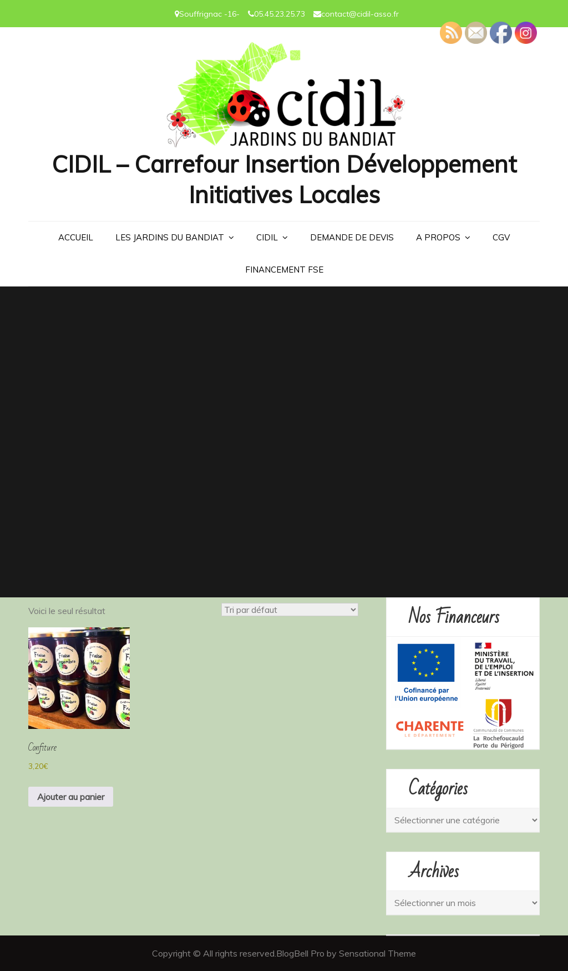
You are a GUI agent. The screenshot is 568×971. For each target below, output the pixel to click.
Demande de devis (352, 237)
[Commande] (289, 609)
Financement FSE (284, 269)
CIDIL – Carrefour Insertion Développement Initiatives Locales (284, 179)
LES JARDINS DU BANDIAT (169, 237)
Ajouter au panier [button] (70, 796)
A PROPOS (438, 237)
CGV (501, 237)
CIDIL (267, 237)
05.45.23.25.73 (279, 14)
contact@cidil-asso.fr (360, 14)
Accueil (75, 237)
